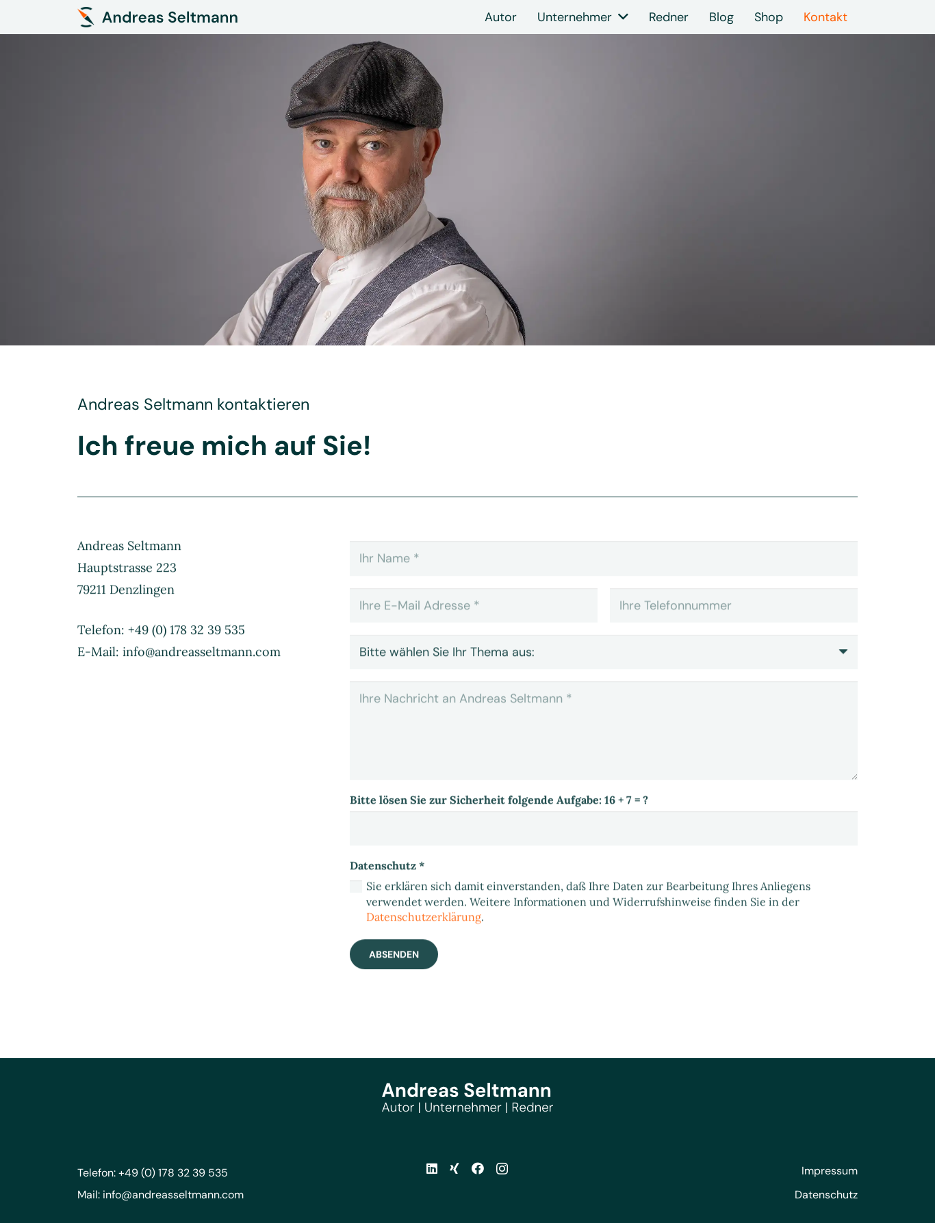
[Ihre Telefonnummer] (734, 622)
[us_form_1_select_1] (604, 669)
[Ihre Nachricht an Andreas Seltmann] (604, 747)
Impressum (830, 1170)
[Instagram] (502, 1169)
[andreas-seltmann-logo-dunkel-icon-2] (157, 17)
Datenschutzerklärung (423, 934)
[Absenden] (394, 971)
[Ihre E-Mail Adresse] (474, 622)
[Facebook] (478, 1168)
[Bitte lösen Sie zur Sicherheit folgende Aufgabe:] (604, 845)
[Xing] (454, 1168)
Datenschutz (826, 1194)
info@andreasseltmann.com (173, 1194)
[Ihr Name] (604, 575)
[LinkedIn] (431, 1168)
